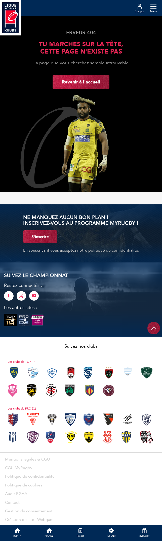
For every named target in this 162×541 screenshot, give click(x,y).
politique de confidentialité (113, 250)
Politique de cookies (23, 485)
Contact (12, 502)
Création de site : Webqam (29, 519)
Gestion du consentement (29, 511)
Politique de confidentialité (30, 476)
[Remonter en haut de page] (153, 328)
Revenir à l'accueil (81, 81)
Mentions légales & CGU (27, 459)
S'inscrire (40, 236)
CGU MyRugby (18, 468)
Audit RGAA (16, 493)
